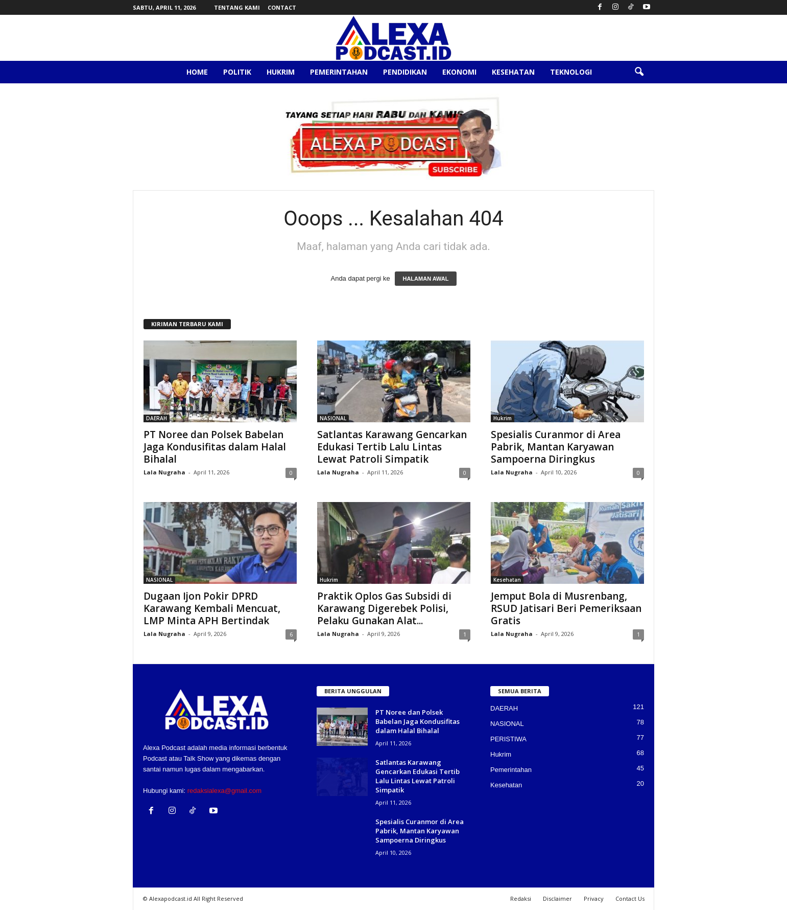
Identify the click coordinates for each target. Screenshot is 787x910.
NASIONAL (333, 418)
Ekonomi (459, 72)
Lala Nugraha (164, 472)
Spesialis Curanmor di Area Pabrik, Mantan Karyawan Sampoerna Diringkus (556, 447)
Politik (237, 72)
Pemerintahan (339, 72)
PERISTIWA (508, 739)
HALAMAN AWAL (425, 279)
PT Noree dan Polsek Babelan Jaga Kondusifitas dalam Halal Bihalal (215, 447)
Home (197, 72)
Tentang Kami (237, 7)
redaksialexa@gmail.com (224, 790)
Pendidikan (405, 72)
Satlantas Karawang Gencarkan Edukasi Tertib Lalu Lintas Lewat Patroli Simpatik (392, 447)
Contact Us (630, 898)
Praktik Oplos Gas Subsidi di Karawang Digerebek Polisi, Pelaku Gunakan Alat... (384, 608)
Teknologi (571, 72)
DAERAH (156, 418)
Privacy (594, 898)
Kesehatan (513, 72)
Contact (282, 7)
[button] (639, 72)
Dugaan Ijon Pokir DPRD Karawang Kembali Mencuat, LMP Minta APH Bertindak (212, 608)
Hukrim (281, 72)
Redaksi (520, 898)
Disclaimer (557, 898)
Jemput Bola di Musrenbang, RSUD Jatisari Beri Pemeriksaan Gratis (566, 608)
